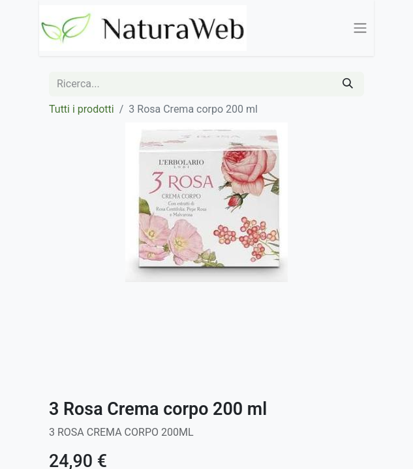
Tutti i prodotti (81, 109)
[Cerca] (347, 84)
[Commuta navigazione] (360, 28)
